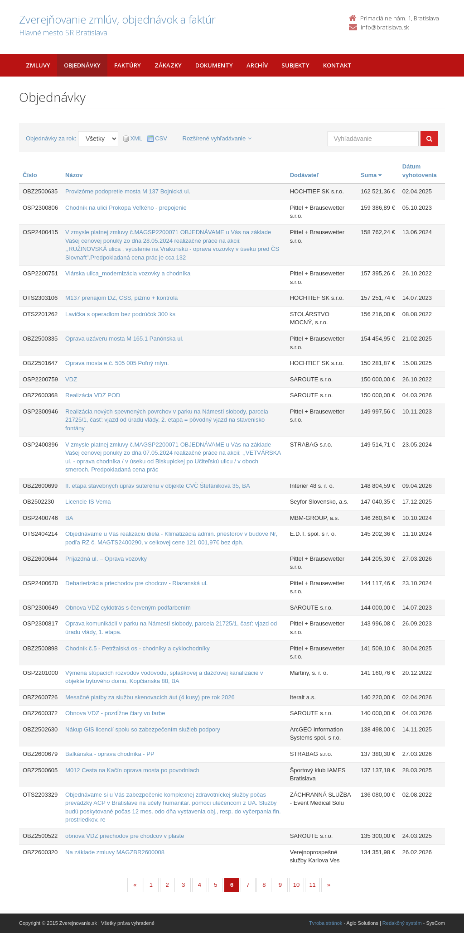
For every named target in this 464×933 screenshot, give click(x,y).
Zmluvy (38, 65)
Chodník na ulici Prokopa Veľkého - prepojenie (126, 207)
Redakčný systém (402, 923)
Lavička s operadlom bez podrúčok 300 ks (120, 314)
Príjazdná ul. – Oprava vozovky (106, 558)
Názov (73, 175)
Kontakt (337, 65)
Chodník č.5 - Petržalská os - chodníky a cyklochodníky (137, 648)
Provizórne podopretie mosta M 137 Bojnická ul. (127, 191)
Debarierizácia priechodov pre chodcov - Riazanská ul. (136, 583)
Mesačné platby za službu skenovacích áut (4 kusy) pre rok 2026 (150, 697)
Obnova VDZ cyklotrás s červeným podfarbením (128, 607)
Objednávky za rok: (51, 138)
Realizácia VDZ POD (92, 395)
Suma (371, 175)
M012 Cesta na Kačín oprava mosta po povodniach (132, 770)
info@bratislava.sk (385, 27)
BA (69, 518)
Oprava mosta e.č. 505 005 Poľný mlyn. (117, 363)
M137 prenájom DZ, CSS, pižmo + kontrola (121, 297)
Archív (257, 65)
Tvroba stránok (325, 923)
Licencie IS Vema (88, 501)
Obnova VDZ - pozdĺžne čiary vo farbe (115, 713)
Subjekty (295, 65)
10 (296, 884)
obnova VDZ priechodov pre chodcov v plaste (124, 835)
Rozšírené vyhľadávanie (217, 138)
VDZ (71, 379)
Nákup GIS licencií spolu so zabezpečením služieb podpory (142, 729)
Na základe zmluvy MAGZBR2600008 (114, 852)
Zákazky (168, 65)
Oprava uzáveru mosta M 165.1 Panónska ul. (124, 338)
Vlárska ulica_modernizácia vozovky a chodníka (127, 273)
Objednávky (82, 65)
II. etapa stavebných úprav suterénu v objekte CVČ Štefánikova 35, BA (157, 485)
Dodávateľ (304, 175)
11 (312, 884)
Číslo (30, 175)
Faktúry (127, 65)
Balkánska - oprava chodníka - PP (110, 753)
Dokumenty (214, 65)
